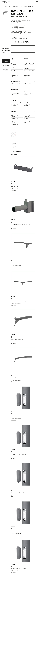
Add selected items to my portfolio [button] (5, 70)
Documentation (5, 50)
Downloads (14, 190)
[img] (12, 42)
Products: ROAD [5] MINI (13, 6)
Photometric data (5, 54)
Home (6, 6)
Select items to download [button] (6, 61)
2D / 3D (3, 52)
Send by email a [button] (6, 65)
